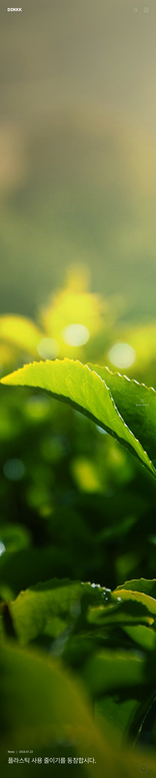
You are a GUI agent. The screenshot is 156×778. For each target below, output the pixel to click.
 (18, 9)
